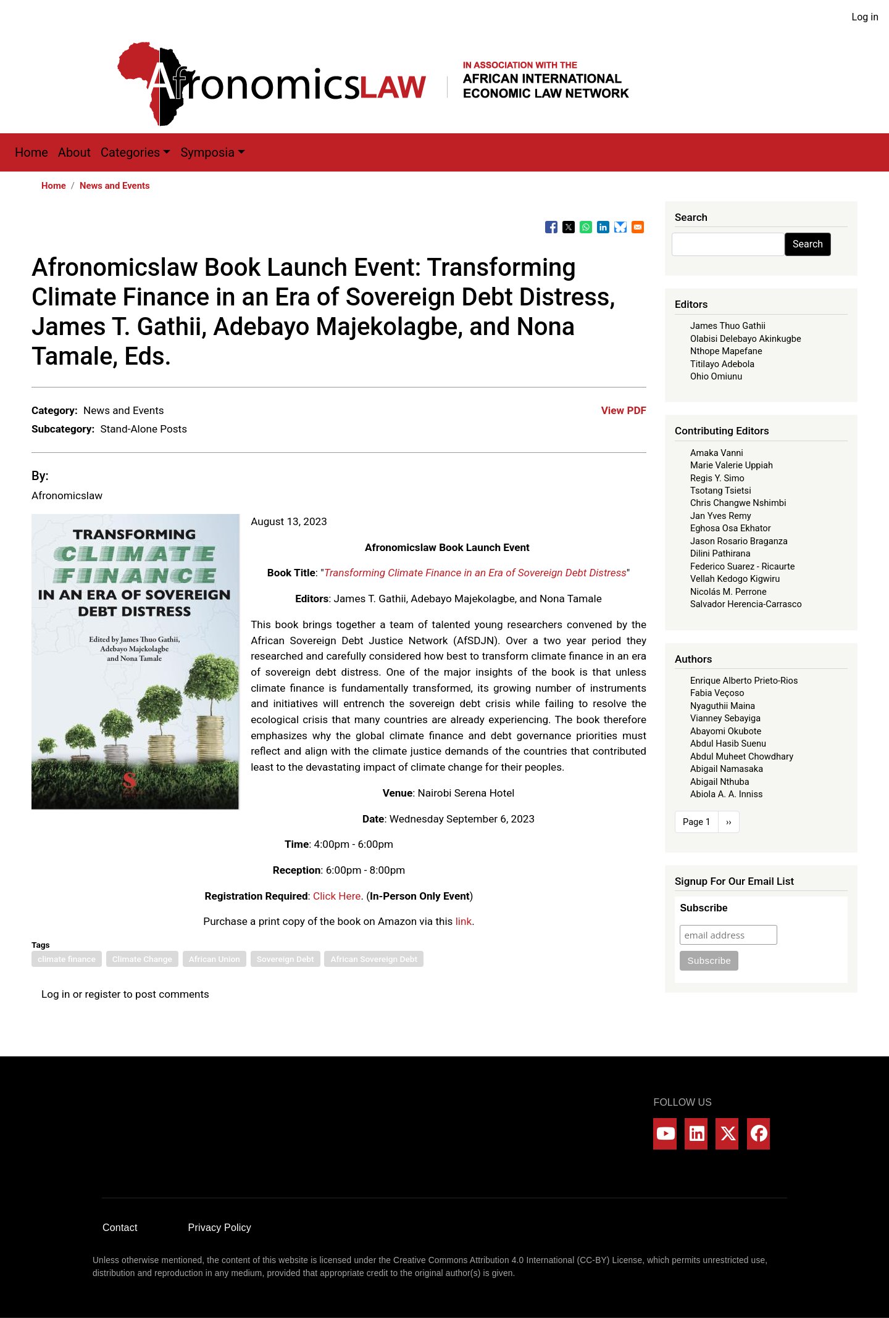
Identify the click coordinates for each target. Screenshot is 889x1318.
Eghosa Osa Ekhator (730, 528)
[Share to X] (568, 227)
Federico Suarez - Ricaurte (742, 566)
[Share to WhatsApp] (586, 227)
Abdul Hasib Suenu (728, 743)
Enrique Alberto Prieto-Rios (744, 680)
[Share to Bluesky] (620, 227)
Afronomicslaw (66, 495)
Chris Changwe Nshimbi (738, 502)
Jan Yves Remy (720, 515)
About (74, 152)
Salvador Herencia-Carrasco (746, 604)
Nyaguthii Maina (722, 705)
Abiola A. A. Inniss (726, 794)
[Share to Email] (638, 227)
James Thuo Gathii (728, 325)
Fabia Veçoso (717, 692)
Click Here (337, 896)
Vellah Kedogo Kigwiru (735, 578)
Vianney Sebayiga (725, 718)
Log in (865, 17)
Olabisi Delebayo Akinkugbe (745, 338)
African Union (214, 959)
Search (808, 244)
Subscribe (703, 908)
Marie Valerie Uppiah (731, 465)
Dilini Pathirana (720, 553)
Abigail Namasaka (726, 768)
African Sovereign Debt (373, 959)
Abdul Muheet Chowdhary (741, 756)
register (103, 994)
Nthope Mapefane (726, 351)
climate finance (67, 959)
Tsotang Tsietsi (720, 490)
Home (31, 152)
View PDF (623, 410)
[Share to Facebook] (551, 227)
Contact (120, 1227)
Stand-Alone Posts (143, 429)
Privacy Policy (219, 1227)
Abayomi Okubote (725, 731)
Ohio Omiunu (716, 376)
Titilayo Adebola (722, 364)
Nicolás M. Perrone (728, 591)
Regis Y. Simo (717, 478)
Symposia (207, 152)
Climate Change (142, 959)
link (464, 921)
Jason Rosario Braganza (739, 541)
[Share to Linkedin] (603, 227)
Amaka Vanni (716, 452)
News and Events (115, 185)
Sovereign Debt (285, 959)
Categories (130, 152)
